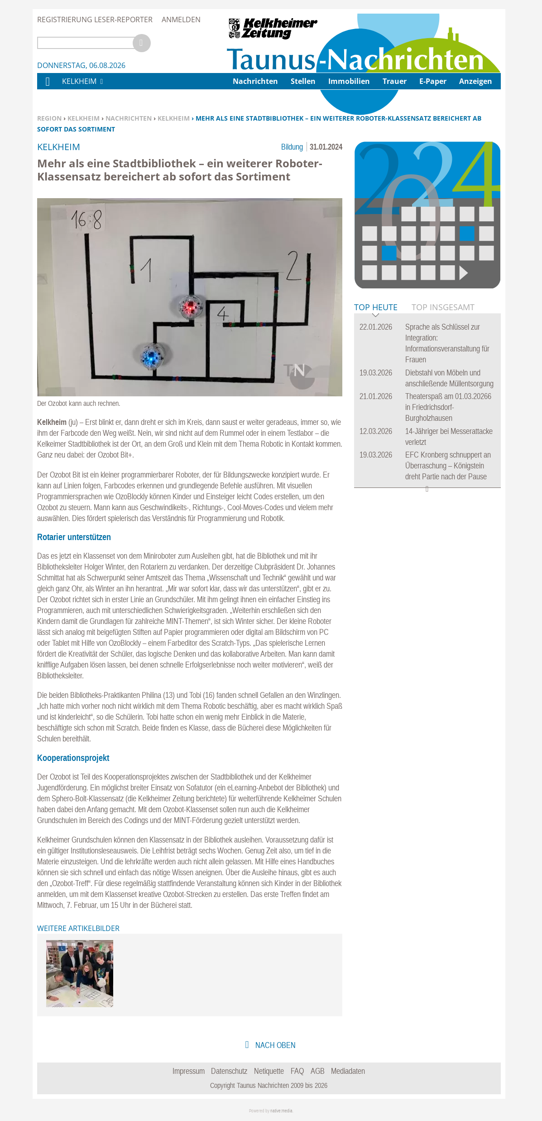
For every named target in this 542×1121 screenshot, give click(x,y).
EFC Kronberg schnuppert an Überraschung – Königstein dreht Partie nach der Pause (448, 465)
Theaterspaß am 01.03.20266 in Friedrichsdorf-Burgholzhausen (448, 407)
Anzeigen (475, 81)
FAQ (297, 1071)
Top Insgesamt (443, 307)
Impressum (189, 1071)
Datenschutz (229, 1071)
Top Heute (376, 307)
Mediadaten (348, 1071)
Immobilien (349, 81)
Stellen (303, 81)
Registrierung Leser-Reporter (95, 19)
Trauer (395, 81)
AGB (318, 1071)
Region (49, 118)
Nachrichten (129, 118)
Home (47, 87)
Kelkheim (83, 118)
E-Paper (432, 81)
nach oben (275, 1045)
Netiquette (269, 1071)
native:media (281, 1110)
